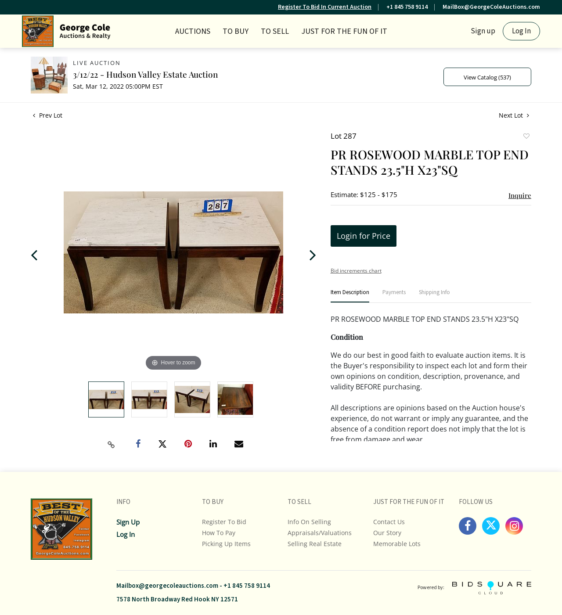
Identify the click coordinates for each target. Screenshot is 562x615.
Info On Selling (309, 522)
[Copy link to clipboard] (111, 444)
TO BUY (236, 31)
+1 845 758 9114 (407, 7)
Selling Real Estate (315, 543)
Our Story (387, 533)
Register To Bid (224, 522)
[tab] (350, 296)
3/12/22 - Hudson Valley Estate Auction (145, 74)
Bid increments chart (356, 270)
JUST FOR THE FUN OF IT (344, 31)
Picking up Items (226, 543)
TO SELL (275, 31)
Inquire (519, 195)
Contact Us (389, 522)
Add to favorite (526, 137)
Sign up (483, 31)
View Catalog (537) (487, 77)
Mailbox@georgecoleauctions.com (167, 585)
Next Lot (514, 115)
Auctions (192, 31)
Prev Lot (47, 115)
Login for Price (363, 235)
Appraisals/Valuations (320, 533)
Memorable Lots (397, 543)
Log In (521, 31)
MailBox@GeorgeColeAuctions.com (491, 7)
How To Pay (218, 533)
